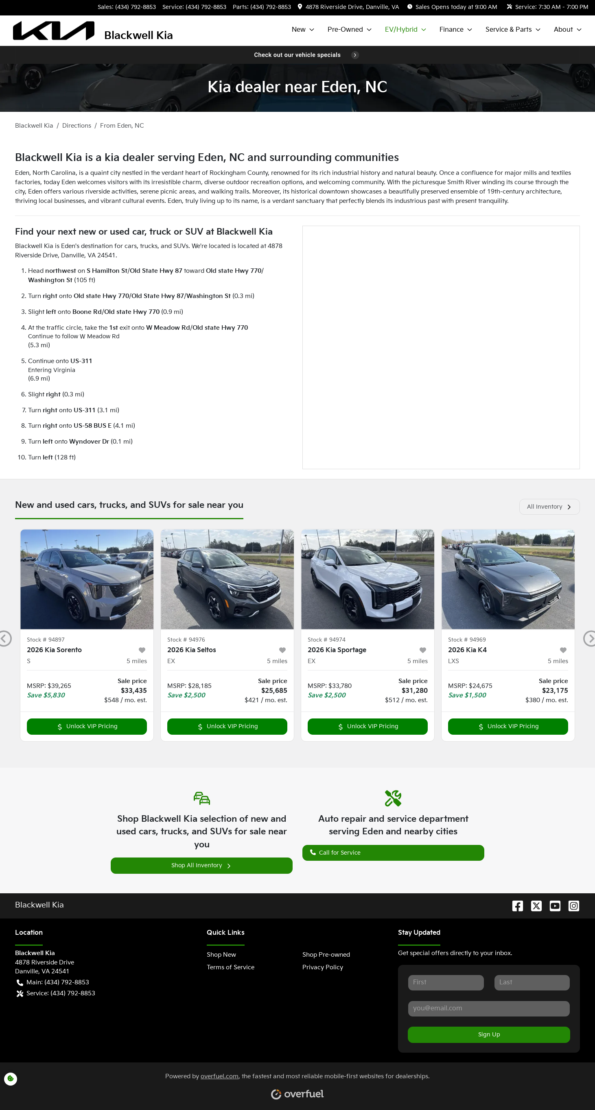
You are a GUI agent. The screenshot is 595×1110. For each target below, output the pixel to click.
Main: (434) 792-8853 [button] (53, 983)
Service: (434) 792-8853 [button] (56, 994)
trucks (149, 246)
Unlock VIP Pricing (87, 726)
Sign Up (489, 1034)
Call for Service (335, 852)
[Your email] (489, 1009)
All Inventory (549, 507)
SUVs (180, 246)
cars (131, 246)
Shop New (221, 955)
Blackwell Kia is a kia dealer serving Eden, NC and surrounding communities (207, 158)
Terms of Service (230, 967)
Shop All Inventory (201, 865)
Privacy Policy (322, 967)
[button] (349, 7)
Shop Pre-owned (326, 955)
